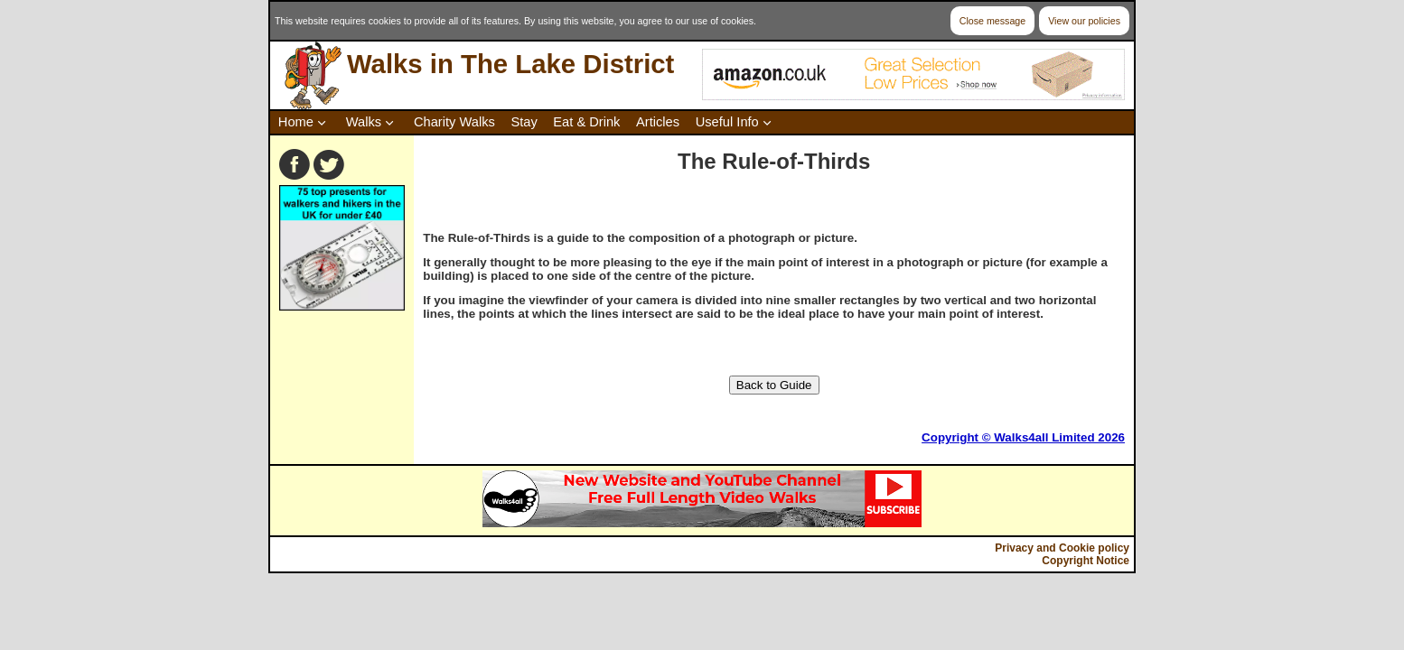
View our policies (1084, 20)
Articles (657, 122)
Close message (992, 20)
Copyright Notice (1085, 560)
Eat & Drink (586, 122)
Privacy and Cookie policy (1062, 548)
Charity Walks (454, 122)
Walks (363, 122)
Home (296, 122)
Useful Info (727, 122)
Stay (523, 122)
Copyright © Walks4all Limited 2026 (1023, 437)
